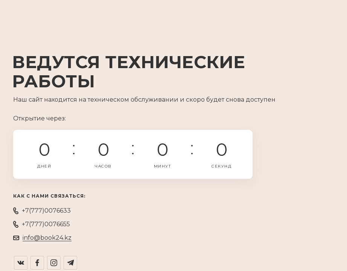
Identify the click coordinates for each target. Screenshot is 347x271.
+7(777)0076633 (46, 210)
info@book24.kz (47, 237)
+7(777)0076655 (46, 224)
